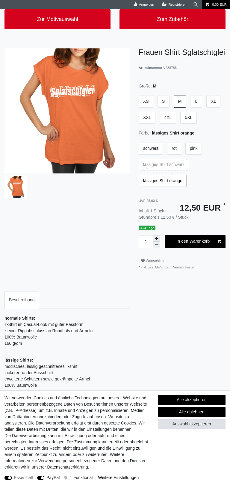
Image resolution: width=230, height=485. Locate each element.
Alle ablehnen (192, 412)
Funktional (83, 477)
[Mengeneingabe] (146, 241)
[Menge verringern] (156, 245)
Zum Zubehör (172, 19)
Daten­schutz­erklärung (67, 467)
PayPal (53, 477)
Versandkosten (183, 267)
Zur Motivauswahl (57, 19)
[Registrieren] (174, 4)
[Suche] (196, 4)
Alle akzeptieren (192, 399)
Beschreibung (22, 299)
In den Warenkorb (199, 241)
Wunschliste (153, 261)
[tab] (21, 300)
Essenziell (23, 477)
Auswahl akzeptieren (191, 423)
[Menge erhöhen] (156, 238)
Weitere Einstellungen (118, 477)
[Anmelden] (144, 4)
